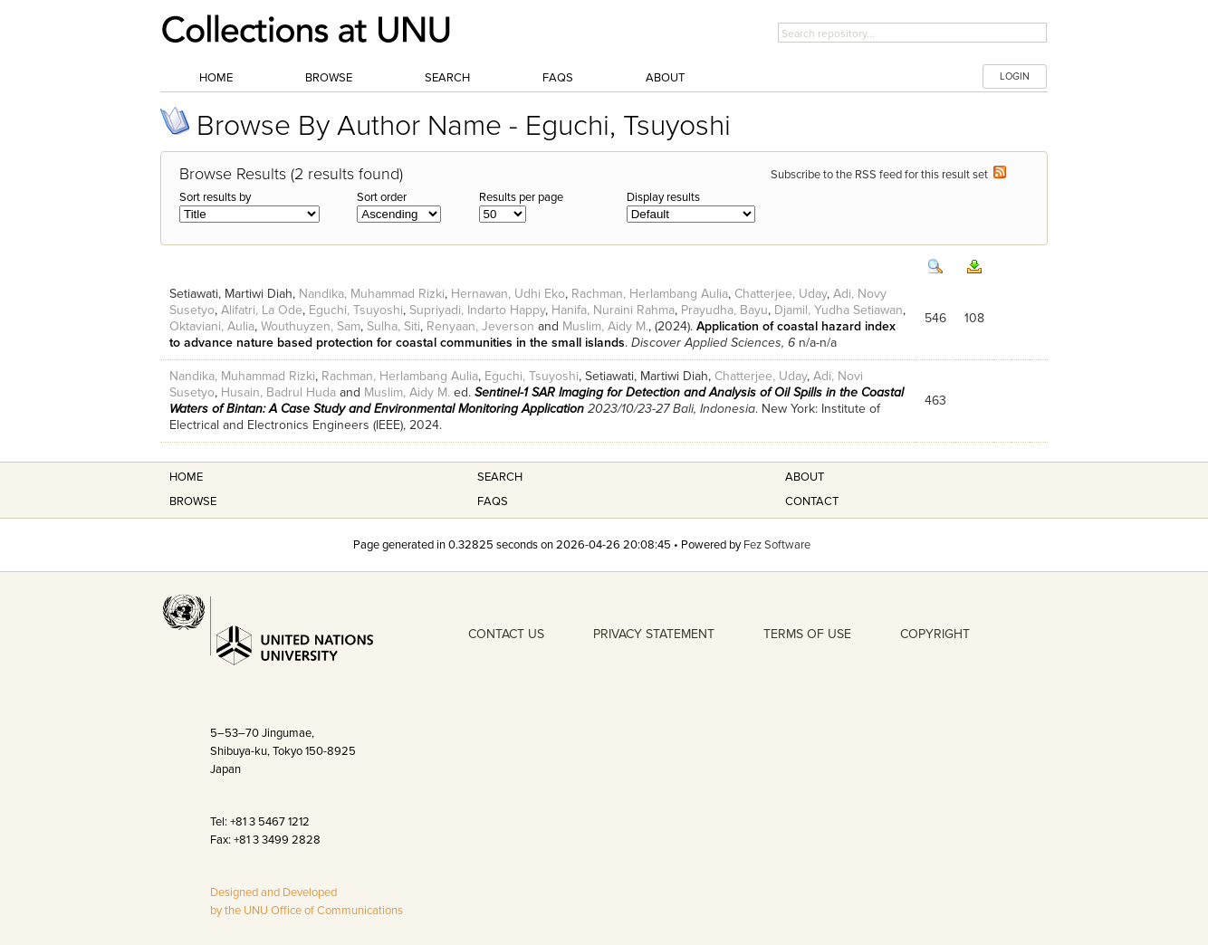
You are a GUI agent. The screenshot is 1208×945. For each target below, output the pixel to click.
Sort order (382, 197)
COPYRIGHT (935, 634)
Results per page (521, 197)
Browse (328, 78)
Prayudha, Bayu (724, 310)
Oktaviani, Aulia (211, 326)
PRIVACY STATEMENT (653, 634)
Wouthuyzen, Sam (310, 326)
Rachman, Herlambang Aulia (649, 293)
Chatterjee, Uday (780, 293)
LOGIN (1015, 76)
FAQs (557, 78)
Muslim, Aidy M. (605, 326)
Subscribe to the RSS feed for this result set (888, 174)
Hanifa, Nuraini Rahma (613, 310)
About (665, 78)
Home (216, 78)
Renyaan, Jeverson (480, 326)
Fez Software (776, 545)
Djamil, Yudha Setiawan (838, 310)
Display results (663, 197)
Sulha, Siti (393, 326)
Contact (812, 501)
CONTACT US (506, 634)
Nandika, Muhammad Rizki (372, 293)
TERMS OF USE (807, 634)
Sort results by (215, 197)
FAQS (492, 501)
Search (447, 78)
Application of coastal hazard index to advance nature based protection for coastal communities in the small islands (532, 334)
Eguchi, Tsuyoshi (356, 310)
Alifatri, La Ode (261, 310)
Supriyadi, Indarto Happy (477, 310)
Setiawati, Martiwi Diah (230, 293)
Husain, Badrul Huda (278, 392)
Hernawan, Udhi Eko (508, 293)
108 (974, 318)
